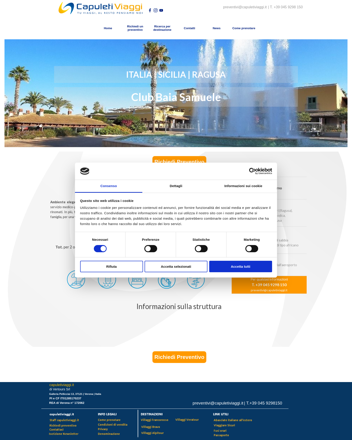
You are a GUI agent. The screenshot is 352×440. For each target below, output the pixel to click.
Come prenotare (243, 28)
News (217, 28)
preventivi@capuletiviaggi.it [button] (269, 290)
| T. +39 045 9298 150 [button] (285, 7)
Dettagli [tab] (176, 186)
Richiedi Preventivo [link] (179, 162)
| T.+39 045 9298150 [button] (263, 403)
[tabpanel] (179, 306)
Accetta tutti (240, 266)
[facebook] (150, 10)
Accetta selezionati (176, 266)
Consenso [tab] (108, 186)
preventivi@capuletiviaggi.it (245, 7)
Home (108, 28)
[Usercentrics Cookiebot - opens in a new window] (252, 171)
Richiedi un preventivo (135, 28)
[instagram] (155, 10)
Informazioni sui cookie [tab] (243, 186)
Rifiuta (111, 266)
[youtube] (161, 10)
